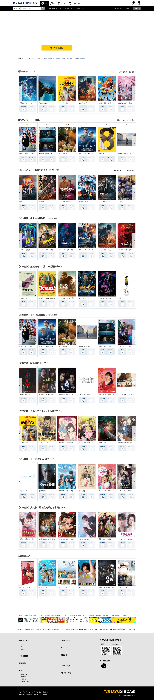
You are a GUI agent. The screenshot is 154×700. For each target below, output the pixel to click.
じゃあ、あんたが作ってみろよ (88, 394)
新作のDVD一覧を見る (127, 72)
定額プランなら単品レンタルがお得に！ (99, 615)
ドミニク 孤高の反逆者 (46, 250)
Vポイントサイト (67, 673)
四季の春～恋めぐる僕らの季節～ (68, 491)
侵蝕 (119, 298)
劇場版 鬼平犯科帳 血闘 (106, 587)
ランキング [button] (79, 8)
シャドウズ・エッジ (104, 201)
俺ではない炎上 (83, 201)
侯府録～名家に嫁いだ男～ (27, 539)
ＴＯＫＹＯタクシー (65, 201)
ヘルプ (128, 8)
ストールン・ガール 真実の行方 (68, 298)
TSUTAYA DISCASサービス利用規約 (41, 629)
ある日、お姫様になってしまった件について (91, 442)
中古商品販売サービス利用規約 (61, 629)
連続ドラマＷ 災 (24, 394)
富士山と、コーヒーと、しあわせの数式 (70, 587)
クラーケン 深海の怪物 (66, 250)
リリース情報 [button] (65, 8)
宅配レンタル (24, 674)
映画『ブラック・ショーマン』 (28, 153)
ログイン (139, 4)
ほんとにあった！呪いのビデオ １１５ (129, 103)
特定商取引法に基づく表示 (100, 629)
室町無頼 (41, 201)
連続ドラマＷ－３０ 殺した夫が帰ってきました (73, 394)
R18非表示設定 (25, 681)
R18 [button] (136, 8)
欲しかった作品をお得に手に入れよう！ (51, 615)
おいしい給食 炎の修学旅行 (107, 103)
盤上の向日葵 (63, 153)
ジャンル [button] (51, 8)
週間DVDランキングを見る (125, 120)
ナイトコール (23, 298)
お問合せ (64, 655)
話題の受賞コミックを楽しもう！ (121, 615)
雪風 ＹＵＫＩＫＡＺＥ (86, 153)
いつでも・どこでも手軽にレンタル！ (28, 615)
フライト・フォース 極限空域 (88, 250)
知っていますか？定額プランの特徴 (74, 615)
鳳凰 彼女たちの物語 (105, 539)
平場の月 (121, 201)
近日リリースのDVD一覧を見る (124, 170)
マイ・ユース (23, 491)
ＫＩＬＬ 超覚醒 (24, 250)
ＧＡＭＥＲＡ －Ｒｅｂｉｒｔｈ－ (109, 442)
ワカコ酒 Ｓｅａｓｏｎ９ (106, 394)
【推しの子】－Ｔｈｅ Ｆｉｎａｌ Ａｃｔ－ (131, 346)
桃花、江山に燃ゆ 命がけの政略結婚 (70, 539)
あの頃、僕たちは (84, 539)
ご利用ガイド (118, 8)
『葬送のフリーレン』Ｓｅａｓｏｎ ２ (31, 103)
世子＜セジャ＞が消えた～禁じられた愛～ (130, 491)
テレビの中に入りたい (105, 298)
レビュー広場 (65, 665)
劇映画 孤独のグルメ (124, 153)
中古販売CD (76, 3)
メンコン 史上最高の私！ (106, 491)
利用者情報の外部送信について (118, 629)
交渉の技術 (42, 491)
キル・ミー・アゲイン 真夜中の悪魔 (90, 298)
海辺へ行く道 (43, 587)
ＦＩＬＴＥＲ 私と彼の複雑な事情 (128, 539)
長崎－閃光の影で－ (124, 587)
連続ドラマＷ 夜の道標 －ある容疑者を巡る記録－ (54, 394)
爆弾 (20, 201)
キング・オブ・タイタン (86, 103)
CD (54, 3)
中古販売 (23, 679)
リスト (133, 4)
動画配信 (22, 663)
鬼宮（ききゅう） (84, 491)
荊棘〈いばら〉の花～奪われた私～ (49, 539)
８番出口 (101, 153)
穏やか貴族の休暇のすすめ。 (126, 442)
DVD (46, 3)
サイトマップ (131, 629)
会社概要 (20, 629)
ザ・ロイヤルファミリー (125, 394)
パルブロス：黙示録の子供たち (127, 250)
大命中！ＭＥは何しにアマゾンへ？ (49, 298)
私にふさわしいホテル (25, 587)
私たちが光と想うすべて (46, 103)
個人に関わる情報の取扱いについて (81, 629)
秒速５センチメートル (45, 153)
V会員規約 (27, 629)
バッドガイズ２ (63, 103)
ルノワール (82, 587)
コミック (63, 3)
